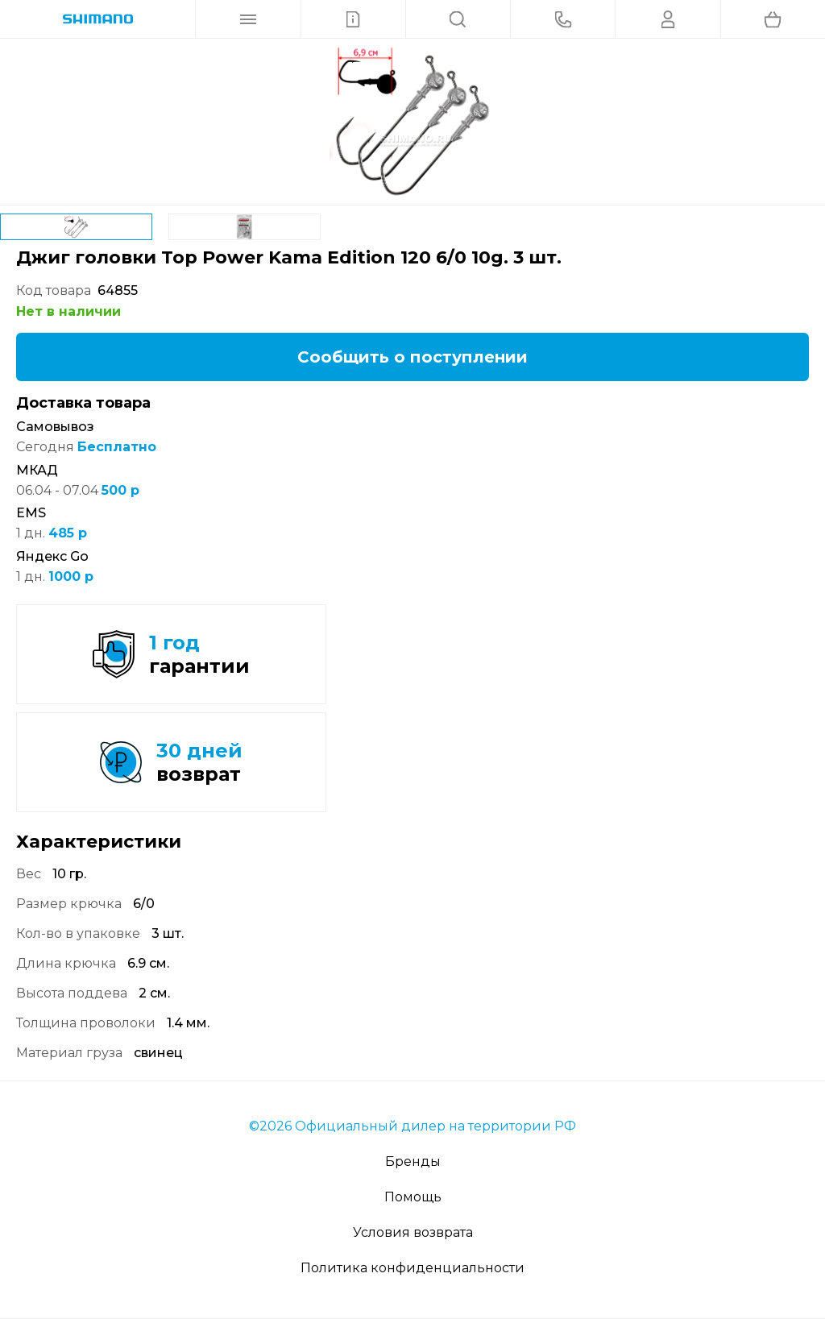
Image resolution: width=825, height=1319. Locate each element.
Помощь (413, 1197)
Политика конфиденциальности (412, 1267)
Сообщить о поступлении (412, 357)
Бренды (413, 1161)
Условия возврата (413, 1232)
